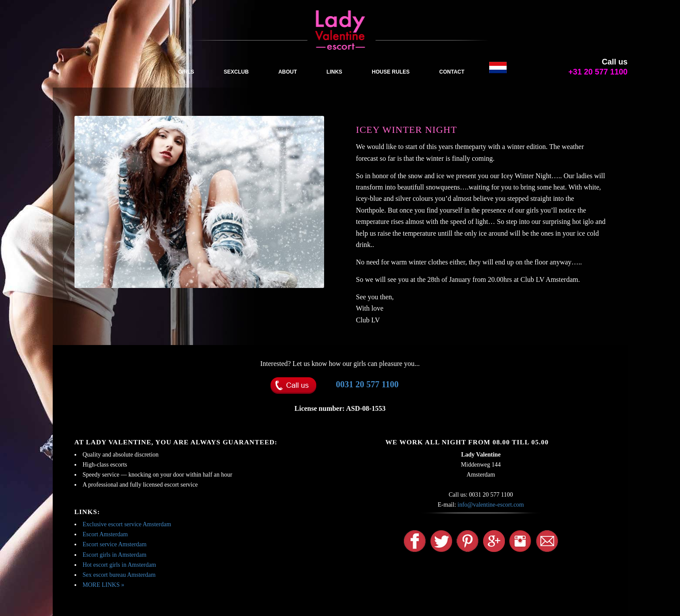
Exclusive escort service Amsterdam (127, 524)
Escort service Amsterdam (115, 544)
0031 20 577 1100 (367, 384)
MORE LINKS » (104, 585)
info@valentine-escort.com (490, 504)
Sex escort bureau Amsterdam (119, 575)
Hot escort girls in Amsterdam (119, 565)
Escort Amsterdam (105, 534)
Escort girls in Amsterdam (115, 555)
